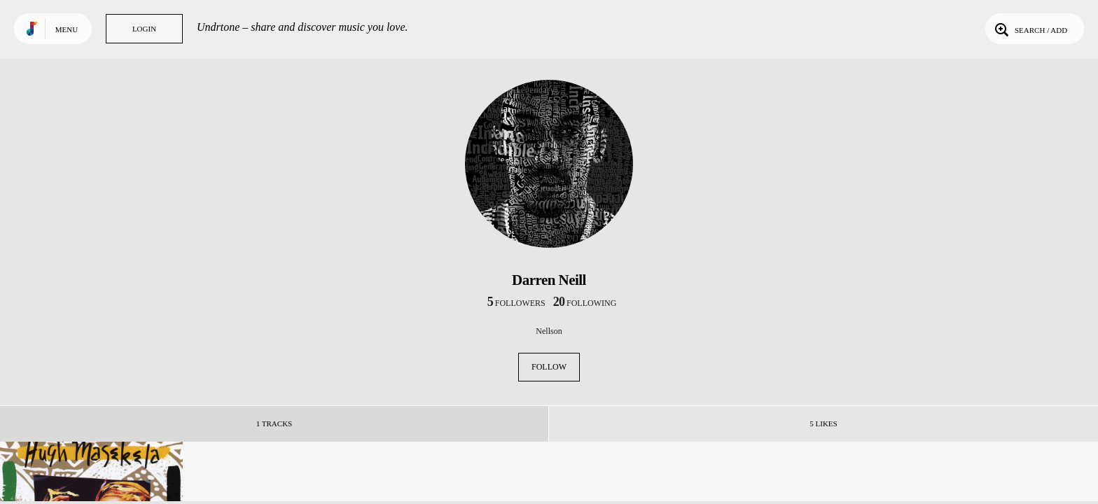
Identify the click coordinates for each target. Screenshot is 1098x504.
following (585, 303)
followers (516, 303)
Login (144, 28)
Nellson (549, 331)
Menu (66, 29)
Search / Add (1029, 28)
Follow (549, 367)
